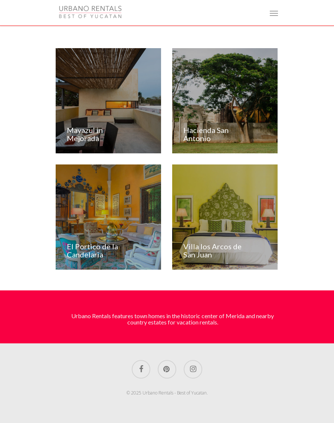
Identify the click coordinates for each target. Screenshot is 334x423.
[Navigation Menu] (274, 13)
